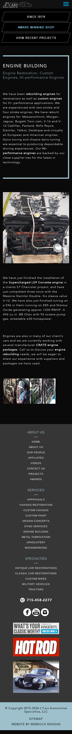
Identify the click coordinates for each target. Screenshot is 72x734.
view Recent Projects (36, 38)
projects (36, 473)
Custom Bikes (35, 578)
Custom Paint (36, 515)
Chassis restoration (35, 504)
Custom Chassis (36, 510)
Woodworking (36, 547)
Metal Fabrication (36, 537)
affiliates (36, 457)
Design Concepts (36, 521)
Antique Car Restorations (36, 568)
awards (36, 479)
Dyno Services (36, 526)
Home (36, 441)
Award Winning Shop (36, 27)
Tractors (36, 589)
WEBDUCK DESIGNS (46, 724)
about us (36, 447)
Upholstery (36, 542)
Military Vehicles (36, 584)
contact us (36, 468)
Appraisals (36, 499)
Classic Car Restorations (36, 573)
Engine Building (36, 531)
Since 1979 (36, 17)
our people (36, 452)
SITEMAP (36, 719)
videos (36, 463)
